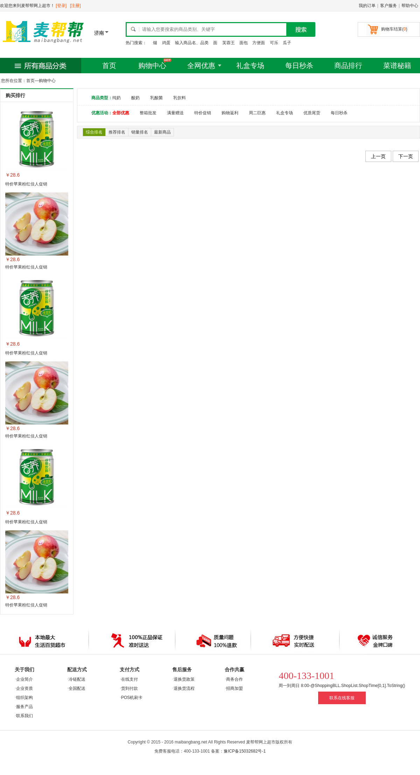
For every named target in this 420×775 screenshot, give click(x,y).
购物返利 (230, 112)
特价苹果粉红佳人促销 (26, 184)
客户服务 (388, 5)
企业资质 (24, 688)
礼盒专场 (250, 65)
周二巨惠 (257, 112)
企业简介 (24, 679)
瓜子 (287, 42)
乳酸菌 (156, 97)
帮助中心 (409, 5)
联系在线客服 (342, 697)
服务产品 (24, 706)
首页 (109, 65)
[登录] (61, 5)
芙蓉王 (228, 42)
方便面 (258, 42)
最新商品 (162, 132)
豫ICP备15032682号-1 (245, 751)
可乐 (274, 42)
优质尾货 (311, 112)
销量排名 (139, 132)
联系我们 (24, 715)
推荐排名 (116, 132)
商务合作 (234, 679)
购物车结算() (394, 29)
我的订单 (367, 5)
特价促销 (202, 112)
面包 (243, 42)
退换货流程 (184, 688)
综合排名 (94, 132)
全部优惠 (120, 112)
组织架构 (24, 697)
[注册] (75, 5)
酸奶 (135, 97)
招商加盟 (234, 688)
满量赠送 (175, 112)
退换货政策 (184, 679)
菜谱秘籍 (397, 65)
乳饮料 (179, 97)
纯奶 (116, 97)
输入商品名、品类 (192, 42)
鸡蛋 (166, 42)
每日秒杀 (299, 65)
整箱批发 (148, 112)
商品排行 (348, 65)
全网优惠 (201, 65)
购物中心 (152, 65)
